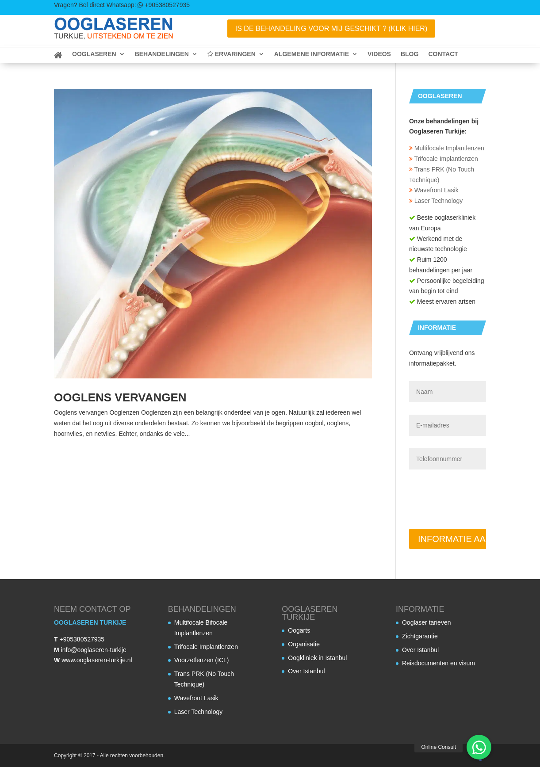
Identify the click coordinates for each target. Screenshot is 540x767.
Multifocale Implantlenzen (446, 148)
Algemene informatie (311, 54)
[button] (479, 747)
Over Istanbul (306, 671)
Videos (379, 54)
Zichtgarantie (420, 636)
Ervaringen (231, 54)
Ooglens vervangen (120, 397)
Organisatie (304, 644)
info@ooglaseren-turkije (93, 649)
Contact (443, 54)
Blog (409, 54)
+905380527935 (82, 639)
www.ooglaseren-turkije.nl (96, 660)
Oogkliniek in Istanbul (317, 657)
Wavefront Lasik (434, 190)
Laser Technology (436, 200)
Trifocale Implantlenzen (443, 158)
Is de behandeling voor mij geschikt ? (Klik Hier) (331, 28)
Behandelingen (162, 54)
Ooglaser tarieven (426, 622)
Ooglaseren (94, 54)
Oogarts (299, 630)
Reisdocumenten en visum (438, 663)
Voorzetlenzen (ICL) (201, 660)
